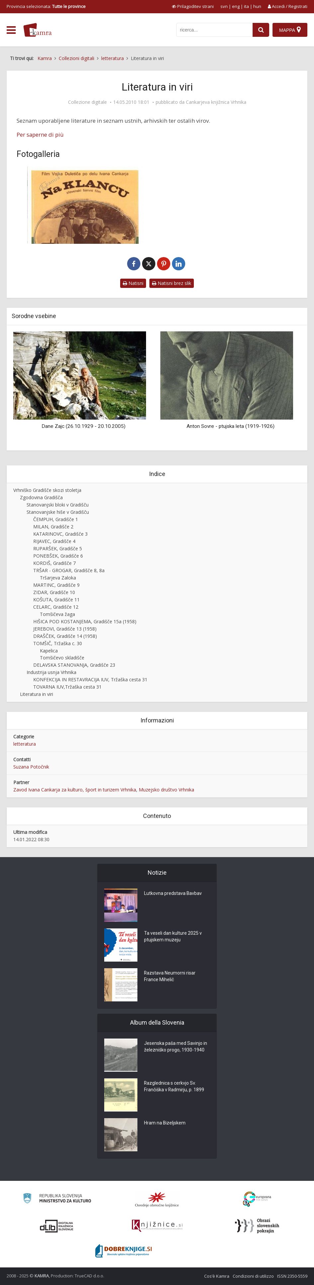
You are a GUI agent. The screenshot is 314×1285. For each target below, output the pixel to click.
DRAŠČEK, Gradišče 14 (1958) (65, 636)
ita (246, 6)
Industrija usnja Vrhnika (51, 672)
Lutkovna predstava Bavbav (173, 893)
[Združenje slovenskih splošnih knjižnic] (157, 1226)
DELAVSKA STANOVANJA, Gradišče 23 (74, 665)
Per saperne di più (40, 134)
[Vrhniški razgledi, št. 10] (85, 205)
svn (224, 6)
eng (236, 6)
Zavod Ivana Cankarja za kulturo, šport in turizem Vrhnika (74, 789)
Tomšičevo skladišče (62, 657)
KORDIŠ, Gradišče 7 (54, 563)
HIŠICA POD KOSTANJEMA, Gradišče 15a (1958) (84, 621)
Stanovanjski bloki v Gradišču (58, 505)
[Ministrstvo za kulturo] (57, 1199)
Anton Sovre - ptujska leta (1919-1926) (231, 426)
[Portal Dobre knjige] (123, 1250)
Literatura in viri (36, 694)
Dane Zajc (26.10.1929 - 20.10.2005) (83, 426)
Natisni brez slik (171, 283)
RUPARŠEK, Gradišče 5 (57, 548)
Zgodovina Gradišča (41, 497)
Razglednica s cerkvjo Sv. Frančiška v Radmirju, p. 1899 (174, 1087)
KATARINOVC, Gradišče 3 (60, 534)
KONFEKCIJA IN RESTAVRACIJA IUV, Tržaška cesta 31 (90, 679)
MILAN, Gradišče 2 (53, 526)
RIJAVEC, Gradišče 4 (54, 541)
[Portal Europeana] (257, 1199)
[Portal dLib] (57, 1226)
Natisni (133, 283)
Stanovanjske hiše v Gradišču (58, 512)
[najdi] (261, 30)
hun (257, 6)
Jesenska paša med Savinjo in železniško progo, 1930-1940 (175, 1047)
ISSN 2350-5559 (292, 1276)
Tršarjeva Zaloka (58, 578)
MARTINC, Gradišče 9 (56, 585)
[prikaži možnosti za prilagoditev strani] (193, 6)
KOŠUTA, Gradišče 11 (56, 599)
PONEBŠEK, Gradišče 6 (58, 556)
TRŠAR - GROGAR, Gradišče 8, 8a (69, 570)
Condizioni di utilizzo (253, 1276)
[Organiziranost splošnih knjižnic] (157, 1199)
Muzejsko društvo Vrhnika (166, 789)
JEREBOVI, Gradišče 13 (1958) (65, 629)
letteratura (24, 744)
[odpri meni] (11, 30)
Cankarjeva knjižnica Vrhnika (216, 102)
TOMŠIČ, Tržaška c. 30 (57, 643)
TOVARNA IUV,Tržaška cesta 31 (67, 687)
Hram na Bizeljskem (165, 1123)
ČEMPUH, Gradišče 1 (55, 519)
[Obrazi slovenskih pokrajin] (257, 1226)
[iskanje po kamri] (214, 30)
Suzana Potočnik (31, 767)
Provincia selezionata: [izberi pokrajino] (46, 6)
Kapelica (49, 650)
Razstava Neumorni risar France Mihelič (170, 976)
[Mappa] (290, 30)
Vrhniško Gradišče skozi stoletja (47, 490)
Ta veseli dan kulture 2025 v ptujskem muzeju (173, 937)
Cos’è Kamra (216, 1276)
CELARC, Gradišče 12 (55, 607)
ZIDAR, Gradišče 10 (54, 592)
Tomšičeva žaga (57, 614)
